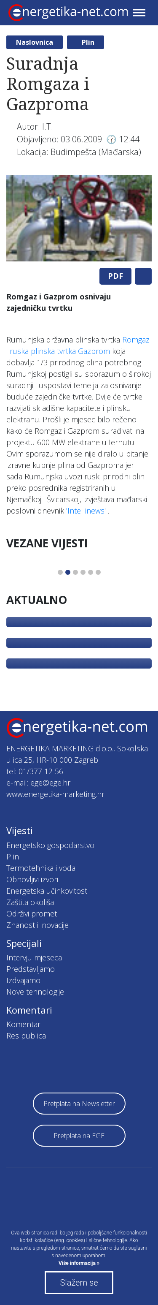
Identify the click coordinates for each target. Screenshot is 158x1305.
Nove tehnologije (35, 992)
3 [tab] (75, 572)
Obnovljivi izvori (32, 879)
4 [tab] (83, 572)
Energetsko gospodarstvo (50, 845)
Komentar (23, 1024)
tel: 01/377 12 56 (34, 771)
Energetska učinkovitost (46, 891)
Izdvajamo (23, 980)
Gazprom (94, 351)
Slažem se (79, 1283)
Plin (88, 42)
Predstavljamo (30, 969)
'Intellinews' (86, 511)
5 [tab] (90, 572)
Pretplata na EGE (79, 1135)
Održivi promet (31, 913)
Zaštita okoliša (30, 902)
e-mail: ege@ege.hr (38, 783)
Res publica (26, 1035)
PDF (115, 276)
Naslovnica (34, 42)
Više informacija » (79, 1263)
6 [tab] (98, 572)
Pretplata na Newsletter (79, 1103)
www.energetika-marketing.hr (55, 794)
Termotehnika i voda (40, 868)
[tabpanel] (79, 218)
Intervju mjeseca (34, 957)
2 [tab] (67, 572)
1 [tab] (60, 572)
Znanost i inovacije (37, 925)
